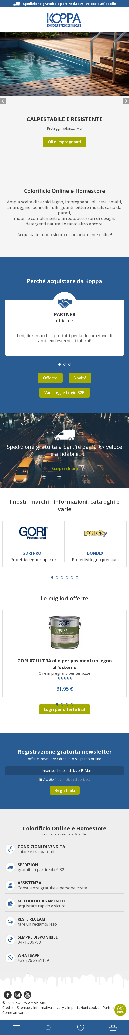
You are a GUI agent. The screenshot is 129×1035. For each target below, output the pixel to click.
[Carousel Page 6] (77, 577)
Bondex (95, 553)
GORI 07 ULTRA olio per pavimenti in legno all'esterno (64, 664)
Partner (109, 1007)
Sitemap (23, 1007)
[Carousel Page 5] (72, 577)
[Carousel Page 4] (67, 577)
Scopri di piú (64, 468)
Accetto (66, 779)
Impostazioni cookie (83, 1007)
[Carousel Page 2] (57, 577)
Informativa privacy (48, 1007)
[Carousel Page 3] (62, 577)
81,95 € (64, 689)
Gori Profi (33, 553)
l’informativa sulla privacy (72, 779)
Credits (8, 1007)
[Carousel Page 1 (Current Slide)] (52, 577)
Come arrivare (13, 1012)
